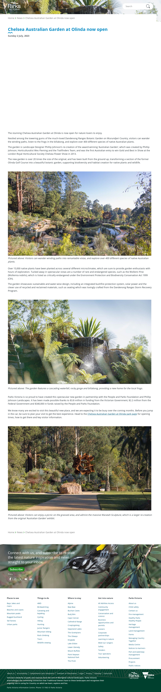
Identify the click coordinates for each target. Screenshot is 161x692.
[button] (148, 6)
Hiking (40, 621)
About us (132, 603)
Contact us (133, 610)
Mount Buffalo (74, 651)
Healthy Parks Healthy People (135, 619)
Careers (101, 629)
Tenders (101, 650)
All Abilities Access (106, 603)
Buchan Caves (74, 610)
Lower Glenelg (74, 647)
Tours (39, 639)
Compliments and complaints (42, 673)
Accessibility (22, 673)
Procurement (134, 658)
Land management (137, 631)
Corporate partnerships (103, 634)
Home (11, 18)
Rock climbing (43, 635)
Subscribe (16, 569)
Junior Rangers (43, 628)
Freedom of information (67, 673)
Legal (81, 673)
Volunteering (103, 657)
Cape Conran (73, 618)
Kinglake (71, 640)
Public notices (134, 665)
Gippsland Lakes (75, 629)
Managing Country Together (136, 639)
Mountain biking (44, 631)
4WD (39, 603)
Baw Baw (71, 607)
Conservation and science (105, 614)
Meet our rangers (105, 643)
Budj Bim (71, 614)
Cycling (40, 617)
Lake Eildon (72, 643)
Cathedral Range (75, 621)
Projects (132, 662)
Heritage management (134, 625)
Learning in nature (106, 639)
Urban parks (12, 624)
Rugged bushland (14, 617)
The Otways (73, 636)
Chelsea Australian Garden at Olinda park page (112, 413)
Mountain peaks (14, 613)
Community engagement (103, 608)
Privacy (10, 574)
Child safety (134, 607)
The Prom (72, 661)
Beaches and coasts (15, 610)
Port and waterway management (136, 653)
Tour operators (104, 654)
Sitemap (97, 673)
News (20, 18)
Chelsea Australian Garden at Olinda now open (50, 18)
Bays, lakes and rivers (13, 604)
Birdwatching (43, 607)
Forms (131, 634)
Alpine (70, 603)
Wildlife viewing (44, 642)
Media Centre (134, 644)
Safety (100, 646)
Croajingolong (73, 625)
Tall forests (11, 621)
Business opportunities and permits (105, 623)
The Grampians (74, 632)
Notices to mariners (137, 648)
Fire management (136, 614)
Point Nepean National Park (73, 655)
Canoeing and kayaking (43, 612)
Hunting (40, 624)
